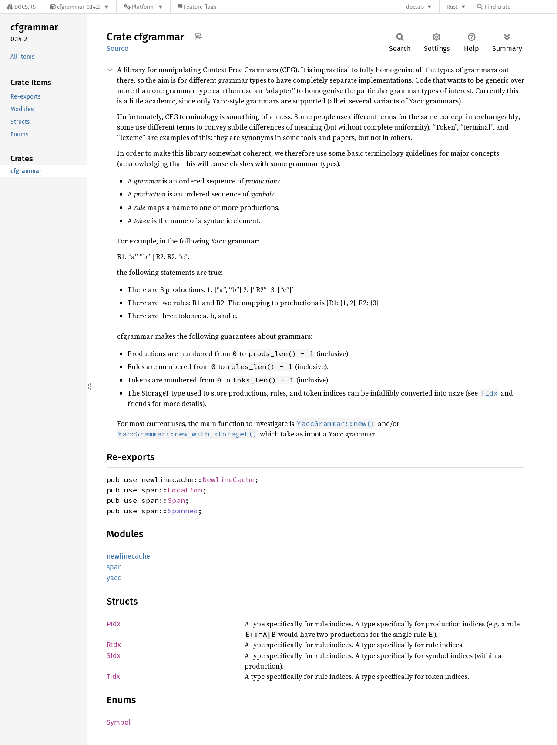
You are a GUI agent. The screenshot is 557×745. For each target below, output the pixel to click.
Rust (452, 6)
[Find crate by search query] (520, 6)
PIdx (114, 624)
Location (185, 490)
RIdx (114, 645)
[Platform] (143, 6)
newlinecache (128, 556)
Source (117, 48)
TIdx (113, 676)
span (114, 567)
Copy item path (198, 36)
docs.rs (415, 6)
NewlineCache (228, 479)
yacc (114, 578)
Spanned (183, 510)
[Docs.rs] (21, 6)
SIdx (114, 656)
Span (176, 500)
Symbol (119, 722)
